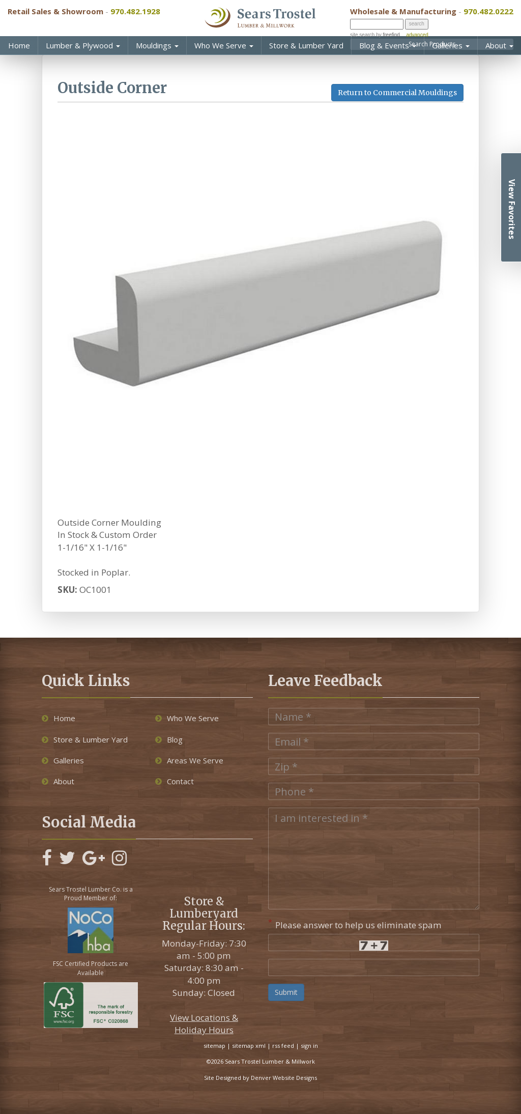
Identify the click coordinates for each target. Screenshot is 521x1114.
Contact (174, 781)
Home (19, 45)
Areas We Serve (189, 760)
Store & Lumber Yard (306, 45)
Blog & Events (387, 45)
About (499, 45)
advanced (417, 35)
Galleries (451, 45)
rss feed (283, 1045)
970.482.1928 (135, 11)
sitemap (214, 1045)
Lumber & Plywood (83, 45)
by (386, 35)
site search (362, 35)
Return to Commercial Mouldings (397, 92)
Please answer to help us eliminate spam (355, 924)
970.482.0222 (488, 11)
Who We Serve (223, 45)
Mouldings (157, 45)
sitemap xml (249, 1045)
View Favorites (511, 209)
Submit (286, 992)
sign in (309, 1045)
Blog (169, 739)
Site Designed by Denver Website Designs (260, 1077)
